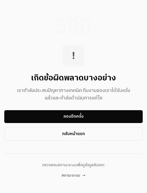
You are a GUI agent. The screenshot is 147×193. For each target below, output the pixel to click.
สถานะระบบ (73, 175)
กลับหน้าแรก (73, 134)
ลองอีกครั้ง (73, 116)
